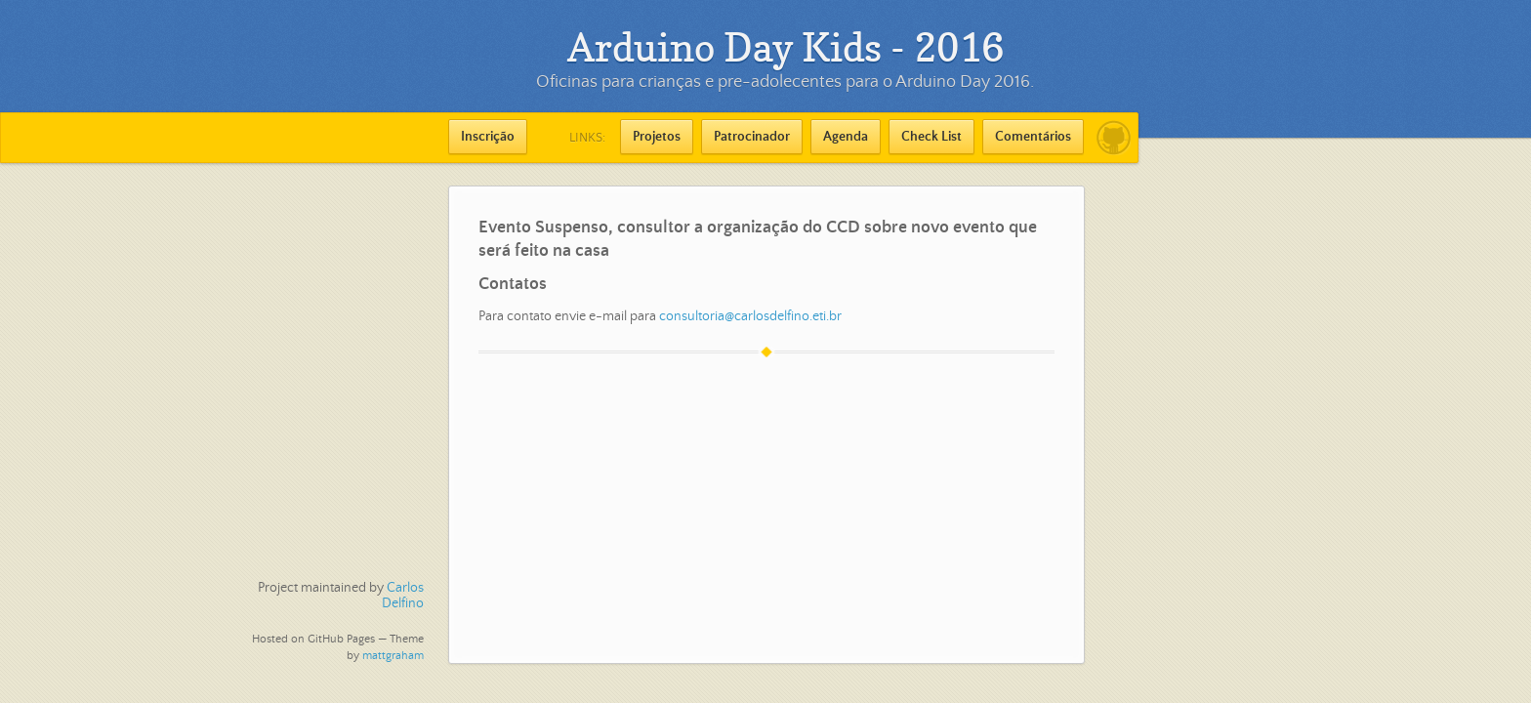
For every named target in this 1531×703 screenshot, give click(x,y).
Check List (931, 137)
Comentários (1033, 137)
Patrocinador (752, 137)
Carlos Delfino (403, 595)
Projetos (657, 137)
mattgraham (393, 655)
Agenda (845, 137)
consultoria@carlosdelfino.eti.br (750, 316)
